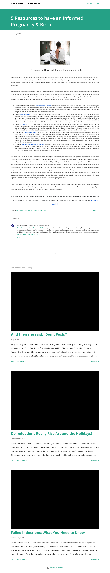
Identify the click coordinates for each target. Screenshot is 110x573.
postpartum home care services (28, 234)
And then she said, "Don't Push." (39, 334)
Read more (95, 361)
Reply (19, 237)
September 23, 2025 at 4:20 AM (39, 225)
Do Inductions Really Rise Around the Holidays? (52, 433)
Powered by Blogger (55, 568)
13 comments (22, 461)
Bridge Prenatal (22, 225)
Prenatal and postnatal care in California (32, 228)
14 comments (22, 560)
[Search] (89, 3)
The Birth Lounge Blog (25, 3)
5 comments (21, 361)
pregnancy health (32, 210)
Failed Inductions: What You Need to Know (48, 532)
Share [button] (95, 210)
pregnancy (20, 210)
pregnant (43, 210)
